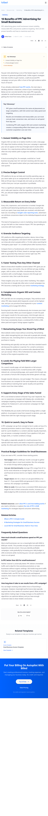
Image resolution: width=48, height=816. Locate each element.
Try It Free (24, 682)
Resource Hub (10, 10)
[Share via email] (42, 40)
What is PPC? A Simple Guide (14, 519)
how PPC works (25, 87)
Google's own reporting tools (27, 213)
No (28, 615)
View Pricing (24, 688)
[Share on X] (35, 40)
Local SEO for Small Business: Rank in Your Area (21, 526)
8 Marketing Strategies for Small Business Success (21, 522)
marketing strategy (37, 286)
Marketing (19, 10)
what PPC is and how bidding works (31, 504)
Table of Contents (24, 47)
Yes (20, 615)
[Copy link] (45, 40)
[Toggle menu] (46, 3)
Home (3, 10)
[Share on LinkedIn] (38, 40)
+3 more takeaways (7, 65)
